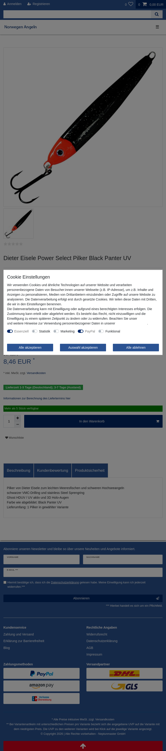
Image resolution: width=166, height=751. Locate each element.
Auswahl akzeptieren (83, 347)
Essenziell (21, 331)
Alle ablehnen (136, 347)
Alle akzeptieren (30, 347)
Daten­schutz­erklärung (131, 323)
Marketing (68, 331)
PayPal (90, 331)
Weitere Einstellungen (138, 331)
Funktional (112, 331)
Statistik (44, 331)
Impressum (146, 318)
